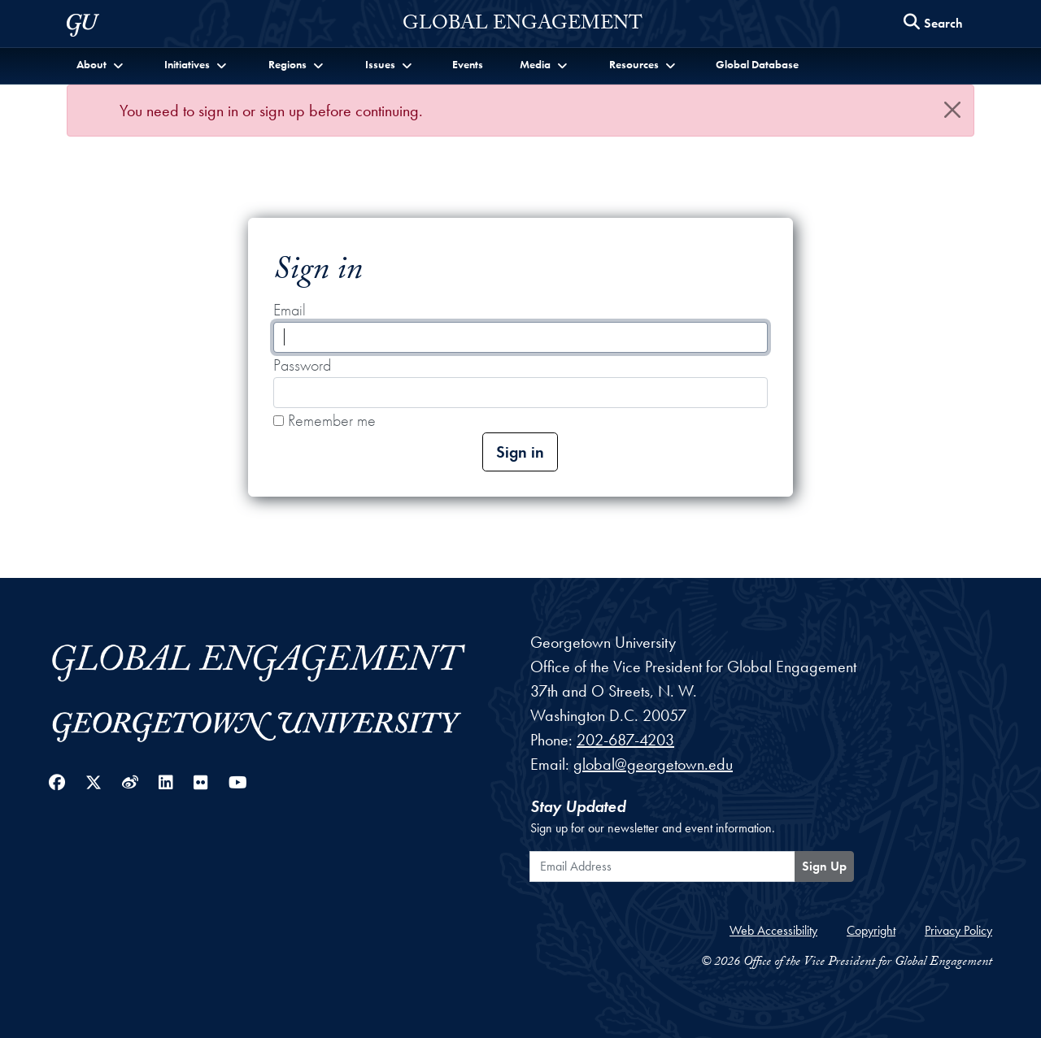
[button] (101, 64)
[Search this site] (933, 24)
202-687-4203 (625, 739)
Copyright (871, 930)
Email (289, 309)
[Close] (952, 109)
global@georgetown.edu (653, 764)
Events (467, 64)
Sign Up (824, 866)
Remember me (324, 420)
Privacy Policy (958, 930)
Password (302, 365)
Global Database (757, 64)
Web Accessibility (773, 930)
